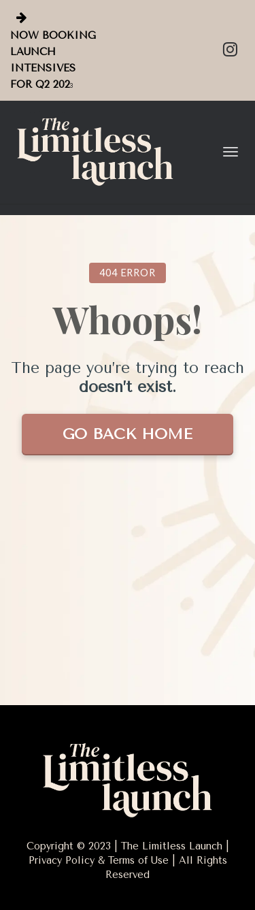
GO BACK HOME (127, 434)
